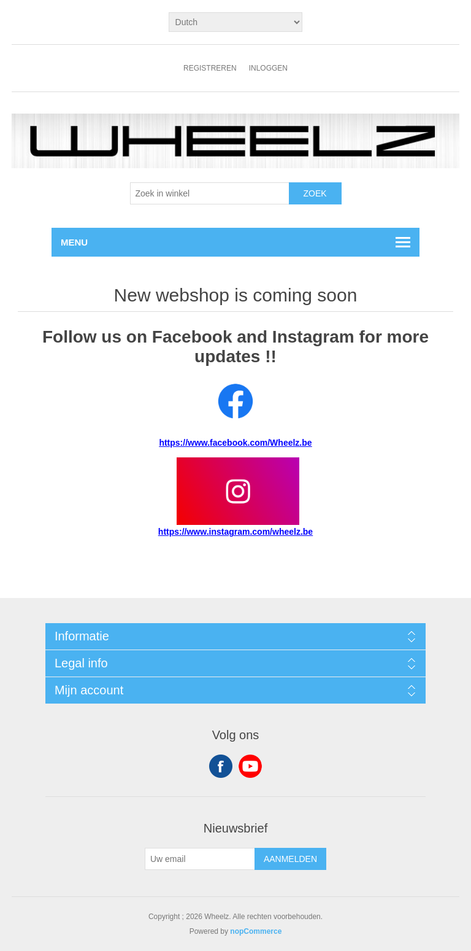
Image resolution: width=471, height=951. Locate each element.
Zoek (314, 193)
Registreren (210, 68)
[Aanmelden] (200, 859)
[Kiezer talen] (236, 22)
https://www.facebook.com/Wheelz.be (235, 443)
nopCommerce (255, 931)
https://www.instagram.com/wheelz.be (235, 532)
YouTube (250, 766)
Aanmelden (290, 859)
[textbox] (209, 193)
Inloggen (268, 68)
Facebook (220, 766)
